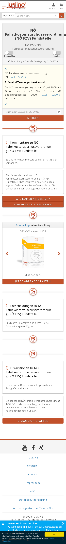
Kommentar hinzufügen (33, 204)
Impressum (33, 482)
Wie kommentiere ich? (33, 198)
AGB (33, 491)
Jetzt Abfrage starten (33, 281)
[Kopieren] (59, 112)
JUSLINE (33, 457)
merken (33, 117)
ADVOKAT (33, 466)
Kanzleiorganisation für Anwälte (33, 508)
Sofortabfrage (23, 225)
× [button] (63, 523)
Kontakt (33, 474)
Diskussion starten (33, 420)
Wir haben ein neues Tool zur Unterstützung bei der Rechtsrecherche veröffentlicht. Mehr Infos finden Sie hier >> (35, 530)
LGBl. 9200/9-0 (18, 76)
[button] (6, 68)
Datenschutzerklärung (33, 499)
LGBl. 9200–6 (51, 94)
